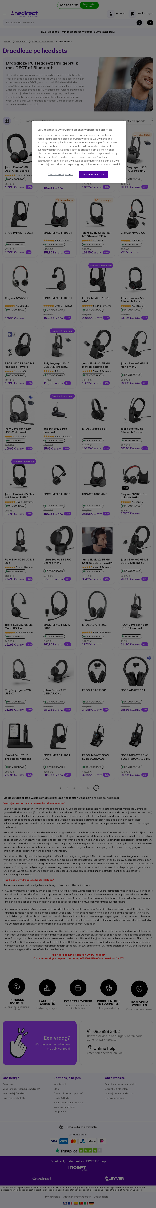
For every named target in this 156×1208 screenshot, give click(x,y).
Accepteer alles (93, 174)
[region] (79, 152)
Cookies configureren (60, 174)
